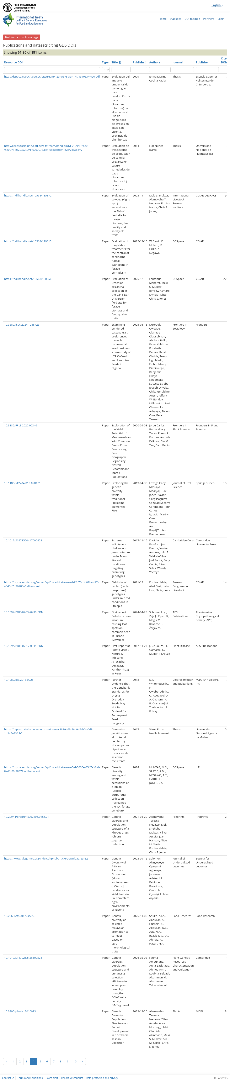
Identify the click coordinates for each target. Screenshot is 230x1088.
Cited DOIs (224, 60)
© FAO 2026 (221, 1078)
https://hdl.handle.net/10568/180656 (28, 279)
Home (163, 19)
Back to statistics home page (21, 37)
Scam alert (52, 1077)
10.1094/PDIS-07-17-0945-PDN (23, 646)
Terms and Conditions (30, 1077)
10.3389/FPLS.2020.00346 (20, 425)
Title (115, 62)
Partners (208, 19)
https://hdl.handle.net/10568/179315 (28, 241)
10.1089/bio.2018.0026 (18, 680)
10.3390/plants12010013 (20, 1011)
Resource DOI (13, 62)
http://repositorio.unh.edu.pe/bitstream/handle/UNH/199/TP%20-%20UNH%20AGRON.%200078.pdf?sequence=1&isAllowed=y (46, 148)
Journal (178, 62)
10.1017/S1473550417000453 (23, 540)
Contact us (8, 1077)
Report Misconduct (72, 1077)
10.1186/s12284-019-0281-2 (22, 483)
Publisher (202, 62)
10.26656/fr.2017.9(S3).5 (19, 916)
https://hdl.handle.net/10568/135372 (28, 195)
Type (105, 62)
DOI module (192, 19)
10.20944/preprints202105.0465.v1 (26, 817)
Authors (154, 62)
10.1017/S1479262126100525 (23, 958)
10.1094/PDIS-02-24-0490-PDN (23, 612)
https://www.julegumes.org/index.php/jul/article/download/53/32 (46, 858)
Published (139, 62)
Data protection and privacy (102, 1077)
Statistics (175, 19)
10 (74, 1061)
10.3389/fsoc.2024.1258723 (21, 324)
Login (221, 19)
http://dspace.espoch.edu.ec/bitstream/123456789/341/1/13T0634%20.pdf (52, 76)
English (217, 5)
